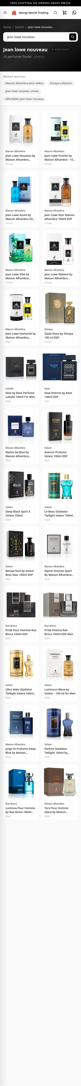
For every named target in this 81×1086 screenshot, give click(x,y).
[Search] (55, 12)
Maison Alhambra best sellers (25, 83)
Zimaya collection (61, 83)
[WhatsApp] (74, 12)
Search (19, 27)
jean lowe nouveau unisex (22, 91)
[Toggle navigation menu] (5, 12)
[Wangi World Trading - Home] (29, 12)
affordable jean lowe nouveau (25, 99)
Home (7, 27)
